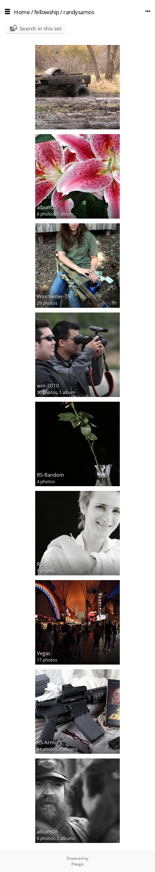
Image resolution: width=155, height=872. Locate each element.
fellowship (46, 12)
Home (22, 12)
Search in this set (41, 28)
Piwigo (77, 864)
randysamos (78, 12)
